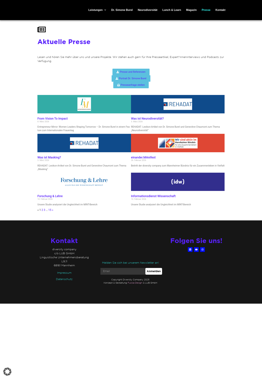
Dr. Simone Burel (122, 10)
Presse (206, 10)
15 (49, 210)
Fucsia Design (135, 283)
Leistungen (97, 10)
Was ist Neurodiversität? (147, 118)
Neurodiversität (147, 10)
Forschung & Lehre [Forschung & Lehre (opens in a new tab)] (50, 196)
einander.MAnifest (143, 157)
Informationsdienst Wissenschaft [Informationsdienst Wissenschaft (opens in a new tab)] (153, 196)
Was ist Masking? (49, 157)
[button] (7, 371)
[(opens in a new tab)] (84, 182)
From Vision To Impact (52, 118)
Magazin (191, 10)
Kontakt (220, 10)
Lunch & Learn (171, 10)
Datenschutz (64, 279)
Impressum (64, 272)
